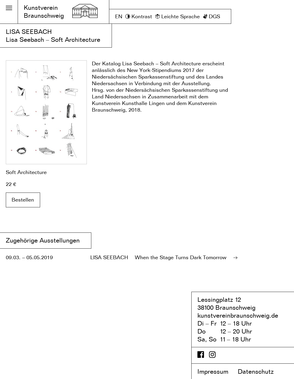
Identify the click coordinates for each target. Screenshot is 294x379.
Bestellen (23, 200)
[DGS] (211, 16)
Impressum (216, 371)
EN (118, 16)
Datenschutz (260, 371)
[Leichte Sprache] (177, 16)
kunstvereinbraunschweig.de (237, 315)
